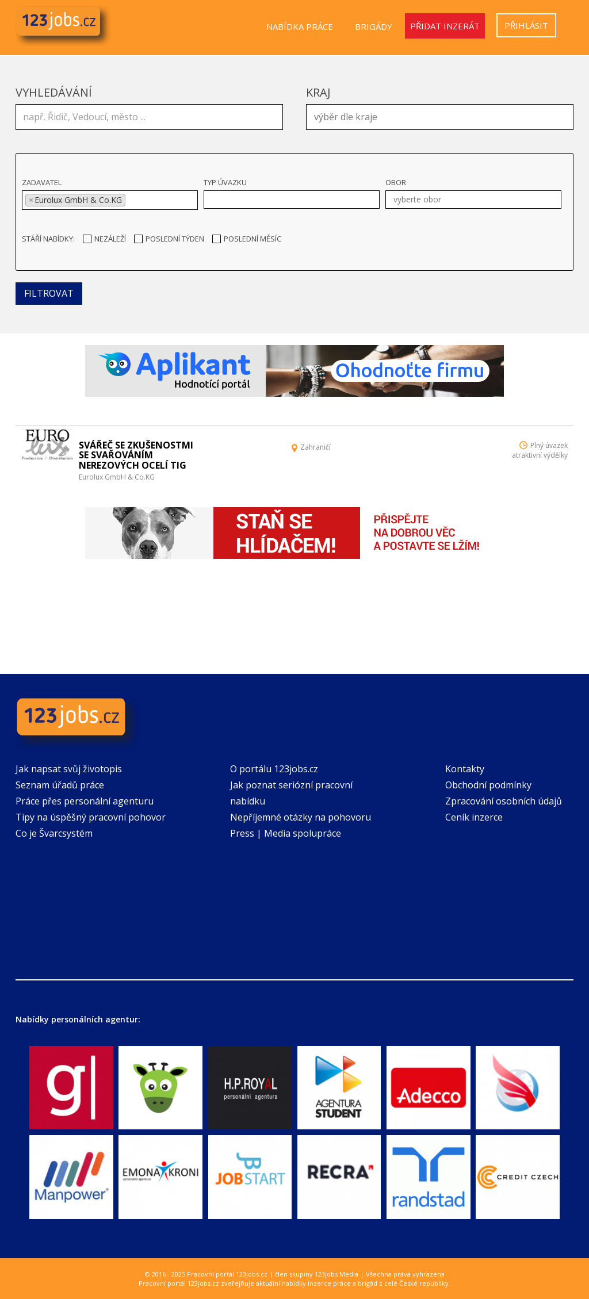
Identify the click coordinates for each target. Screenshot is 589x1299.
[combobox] (439, 117)
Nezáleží (104, 238)
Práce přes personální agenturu (85, 801)
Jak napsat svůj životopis (69, 768)
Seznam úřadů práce (60, 785)
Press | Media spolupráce (285, 833)
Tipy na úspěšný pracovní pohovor (91, 817)
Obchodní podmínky (488, 785)
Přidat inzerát (445, 26)
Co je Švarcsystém (54, 833)
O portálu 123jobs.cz (274, 768)
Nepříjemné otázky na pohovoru (300, 817)
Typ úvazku (225, 182)
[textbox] (442, 116)
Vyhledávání (54, 92)
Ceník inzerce (474, 817)
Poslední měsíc (246, 238)
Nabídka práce (299, 26)
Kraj (318, 92)
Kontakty (464, 768)
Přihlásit (526, 25)
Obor (395, 182)
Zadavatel (42, 182)
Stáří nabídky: (48, 238)
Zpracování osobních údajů (503, 801)
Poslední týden (169, 238)
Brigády (373, 26)
